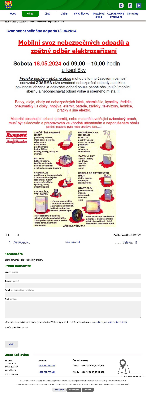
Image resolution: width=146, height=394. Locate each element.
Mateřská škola (98, 15)
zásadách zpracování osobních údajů (110, 322)
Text (11, 299)
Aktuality (23, 22)
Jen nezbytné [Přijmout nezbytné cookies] (74, 390)
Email (19, 290)
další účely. (122, 381)
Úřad (47, 13)
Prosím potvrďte (16, 327)
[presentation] (22, 334)
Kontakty (132, 13)
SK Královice (81, 13)
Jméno (12, 281)
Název (11, 272)
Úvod (13, 13)
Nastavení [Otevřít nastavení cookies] (88, 390)
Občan (64, 13)
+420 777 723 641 (47, 372)
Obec (30, 13)
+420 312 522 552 (47, 365)
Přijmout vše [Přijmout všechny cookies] (59, 390)
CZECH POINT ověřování (115, 15)
